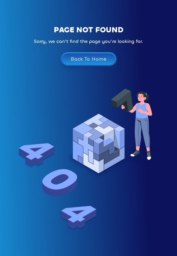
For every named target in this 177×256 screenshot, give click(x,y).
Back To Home (89, 59)
